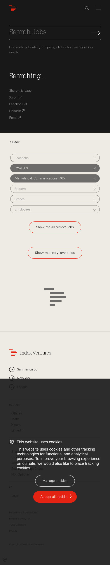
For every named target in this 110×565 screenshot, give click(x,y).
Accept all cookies (54, 497)
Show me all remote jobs (55, 227)
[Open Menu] (98, 8)
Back (14, 142)
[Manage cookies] (55, 481)
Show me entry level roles (55, 253)
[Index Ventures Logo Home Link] (13, 8)
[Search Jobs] (55, 32)
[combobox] (55, 158)
